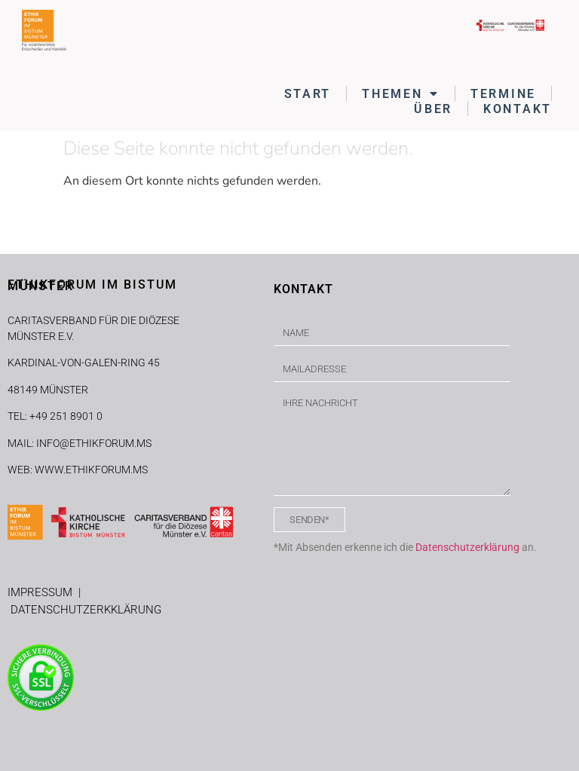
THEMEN (401, 93)
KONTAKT (517, 109)
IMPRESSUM (43, 592)
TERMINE (503, 94)
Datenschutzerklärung (467, 547)
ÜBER (433, 109)
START (308, 94)
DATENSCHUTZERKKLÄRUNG (86, 609)
